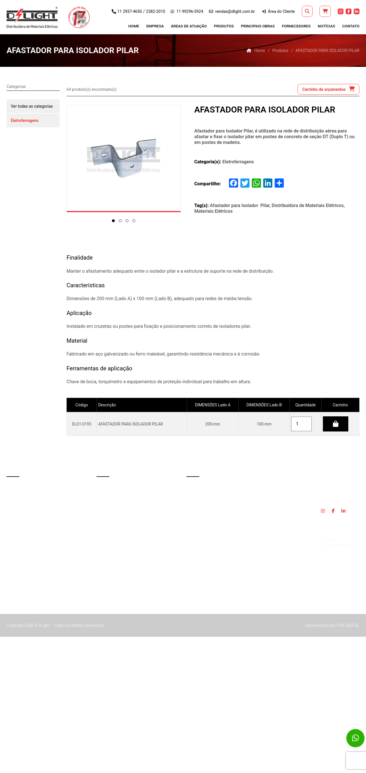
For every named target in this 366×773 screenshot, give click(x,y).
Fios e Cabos (107, 548)
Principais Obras (258, 26)
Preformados (107, 598)
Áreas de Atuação (189, 26)
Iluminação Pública (113, 562)
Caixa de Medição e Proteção (121, 498)
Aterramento (107, 484)
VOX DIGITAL (348, 625)
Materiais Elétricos (213, 211)
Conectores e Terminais (117, 519)
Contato (350, 26)
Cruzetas (104, 527)
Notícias (326, 26)
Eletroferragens (25, 120)
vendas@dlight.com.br (232, 11)
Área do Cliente (278, 11)
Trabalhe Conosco (22, 534)
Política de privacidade (26, 548)
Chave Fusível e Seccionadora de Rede (130, 505)
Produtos (224, 26)
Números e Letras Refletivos (121, 577)
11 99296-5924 (187, 11)
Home (133, 26)
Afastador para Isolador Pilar (240, 205)
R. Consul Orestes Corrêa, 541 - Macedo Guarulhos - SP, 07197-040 (228, 489)
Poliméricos (106, 591)
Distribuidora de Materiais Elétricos (308, 205)
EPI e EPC (105, 541)
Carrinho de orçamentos (328, 89)
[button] (307, 11)
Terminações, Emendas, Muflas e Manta (131, 605)
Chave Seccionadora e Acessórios (126, 512)
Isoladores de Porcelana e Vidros (125, 569)
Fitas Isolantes (109, 555)
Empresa (155, 26)
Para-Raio (104, 584)
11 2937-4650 (129, 11)
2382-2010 (155, 11)
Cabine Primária (110, 491)
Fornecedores (296, 26)
